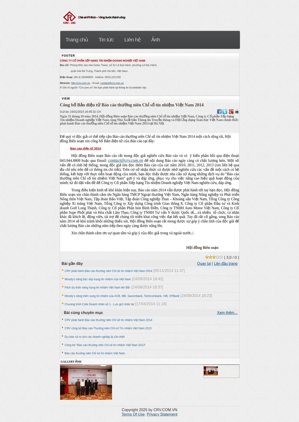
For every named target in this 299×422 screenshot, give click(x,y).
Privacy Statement (162, 414)
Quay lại (204, 264)
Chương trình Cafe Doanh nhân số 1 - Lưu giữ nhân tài (99, 304)
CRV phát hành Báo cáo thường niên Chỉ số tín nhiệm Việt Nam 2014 (108, 271)
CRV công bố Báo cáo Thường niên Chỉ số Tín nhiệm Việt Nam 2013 (108, 328)
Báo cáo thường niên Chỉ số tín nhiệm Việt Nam (95, 353)
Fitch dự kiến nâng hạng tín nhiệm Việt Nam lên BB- (98, 287)
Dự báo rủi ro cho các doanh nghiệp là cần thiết (95, 336)
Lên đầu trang (226, 264)
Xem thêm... (227, 313)
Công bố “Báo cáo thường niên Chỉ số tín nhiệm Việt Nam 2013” (105, 345)
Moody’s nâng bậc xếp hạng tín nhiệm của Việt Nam (98, 279)
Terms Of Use (133, 414)
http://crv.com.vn (80, 83)
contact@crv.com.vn (112, 83)
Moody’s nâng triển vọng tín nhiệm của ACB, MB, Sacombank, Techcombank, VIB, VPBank (122, 296)
